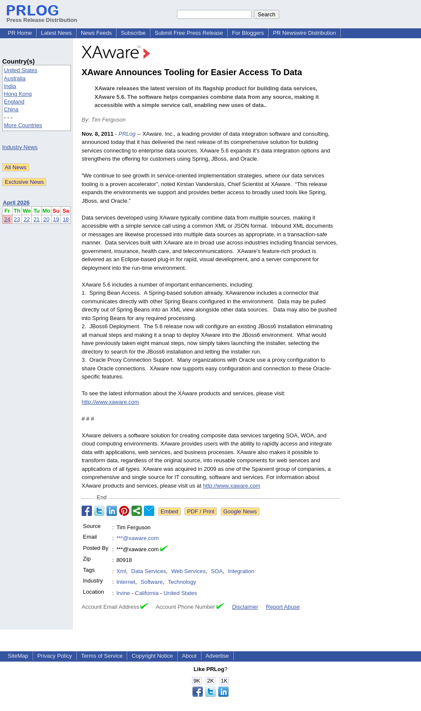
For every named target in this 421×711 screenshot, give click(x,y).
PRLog (127, 134)
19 (56, 219)
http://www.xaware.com (110, 402)
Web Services (188, 571)
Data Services (148, 571)
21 (37, 219)
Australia (15, 78)
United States (20, 70)
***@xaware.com (137, 538)
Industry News (19, 147)
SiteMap (18, 656)
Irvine (123, 593)
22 (27, 219)
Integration (241, 571)
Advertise (217, 656)
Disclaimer (245, 607)
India (10, 86)
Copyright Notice (152, 656)
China (11, 109)
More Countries (23, 125)
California (147, 593)
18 (66, 219)
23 (17, 219)
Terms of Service (102, 656)
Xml (121, 571)
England (14, 101)
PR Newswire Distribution (304, 33)
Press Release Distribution (41, 16)
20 (46, 219)
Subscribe (133, 33)
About (189, 656)
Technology (182, 582)
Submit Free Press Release (189, 33)
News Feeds (96, 33)
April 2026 (16, 202)
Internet (125, 582)
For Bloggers (248, 33)
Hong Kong (18, 94)
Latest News (56, 33)
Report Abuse (283, 607)
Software (151, 582)
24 (7, 219)
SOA (217, 571)
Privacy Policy (54, 656)
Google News (240, 511)
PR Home (20, 33)
